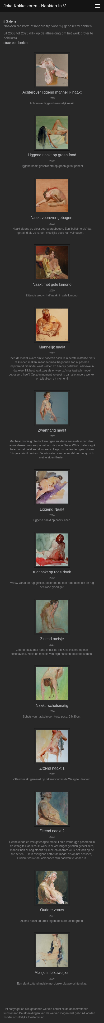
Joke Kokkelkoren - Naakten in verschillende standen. (40, 6)
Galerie (10, 21)
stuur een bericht (16, 43)
